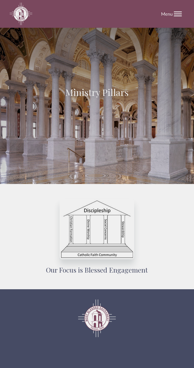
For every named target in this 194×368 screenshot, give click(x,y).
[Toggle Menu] (178, 13)
